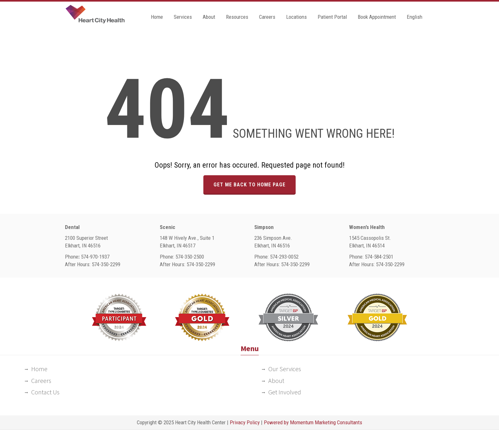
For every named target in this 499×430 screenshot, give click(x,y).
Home (157, 17)
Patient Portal (332, 17)
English (414, 17)
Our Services (284, 369)
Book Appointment (377, 17)
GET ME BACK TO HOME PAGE (249, 185)
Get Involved (284, 392)
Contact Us (45, 392)
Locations (296, 17)
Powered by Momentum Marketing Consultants (313, 422)
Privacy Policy (245, 422)
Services (183, 17)
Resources (237, 17)
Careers (267, 17)
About (209, 17)
